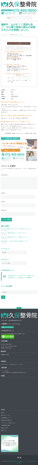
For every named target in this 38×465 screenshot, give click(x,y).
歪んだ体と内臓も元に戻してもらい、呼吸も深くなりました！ (16, 229)
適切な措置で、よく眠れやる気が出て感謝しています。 (15, 241)
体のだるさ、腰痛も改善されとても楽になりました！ (14, 233)
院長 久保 (15, 34)
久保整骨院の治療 (5, 425)
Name (3, 193)
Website (3, 210)
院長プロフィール (5, 415)
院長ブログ (4, 430)
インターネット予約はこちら (8, 423)
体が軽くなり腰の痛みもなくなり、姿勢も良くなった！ (15, 237)
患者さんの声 (4, 428)
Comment (4, 175)
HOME (2, 412)
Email (3, 202)
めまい (21, 34)
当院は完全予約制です (6, 420)
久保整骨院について (6, 417)
